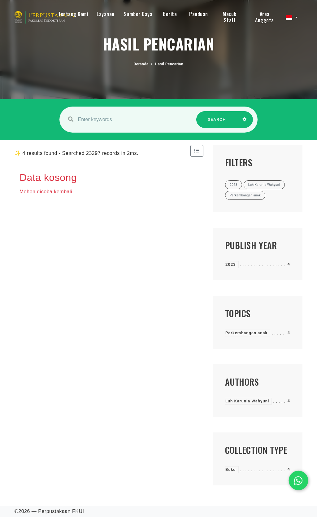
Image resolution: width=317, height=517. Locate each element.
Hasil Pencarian (169, 64)
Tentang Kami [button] (73, 14)
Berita (170, 14)
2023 (230, 264)
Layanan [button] (106, 14)
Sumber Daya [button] (138, 14)
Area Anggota (264, 17)
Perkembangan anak (246, 333)
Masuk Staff (230, 17)
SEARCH (217, 122)
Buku (230, 469)
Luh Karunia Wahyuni (247, 401)
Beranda (141, 64)
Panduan (198, 14)
